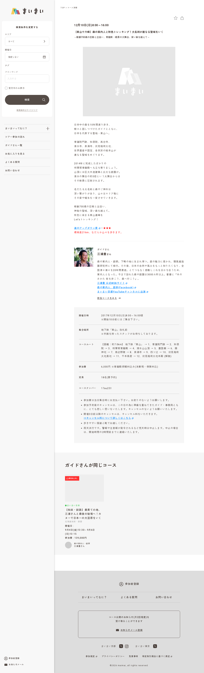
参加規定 (90, 656)
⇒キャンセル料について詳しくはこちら (107, 418)
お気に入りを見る (15, 153)
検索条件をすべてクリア (27, 110)
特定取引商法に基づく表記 (156, 656)
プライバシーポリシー (113, 656)
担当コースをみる (109, 298)
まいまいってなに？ (16, 128)
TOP (63, 8)
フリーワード (11, 72)
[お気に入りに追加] (176, 18)
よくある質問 (12, 162)
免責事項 (133, 656)
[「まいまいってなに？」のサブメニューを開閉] (48, 128)
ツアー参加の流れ (15, 137)
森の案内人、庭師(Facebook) (115, 287)
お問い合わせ (12, 170)
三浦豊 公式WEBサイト (111, 283)
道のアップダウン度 (86, 228)
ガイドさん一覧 (13, 145)
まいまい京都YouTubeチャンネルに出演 (121, 291)
